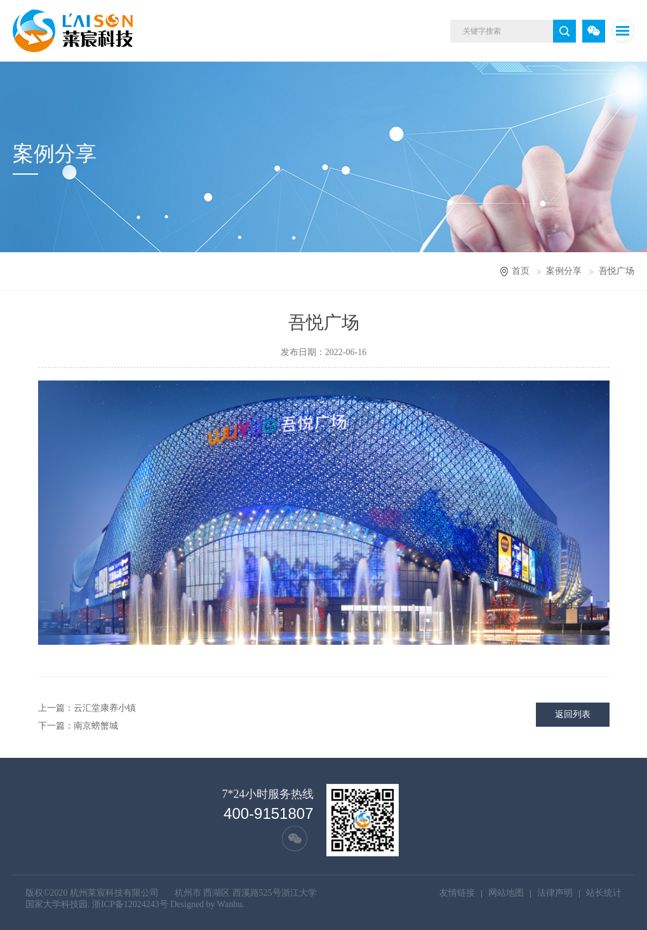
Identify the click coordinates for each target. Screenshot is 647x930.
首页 (521, 271)
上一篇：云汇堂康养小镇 (87, 708)
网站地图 (506, 893)
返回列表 (572, 714)
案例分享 (564, 271)
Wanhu (229, 904)
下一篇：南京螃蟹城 (78, 726)
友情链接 (457, 893)
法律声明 (555, 893)
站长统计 (604, 893)
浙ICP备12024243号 (130, 904)
